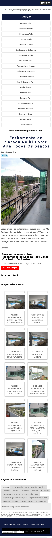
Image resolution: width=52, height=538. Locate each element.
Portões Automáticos (26, 103)
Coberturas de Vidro (26, 34)
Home (6, 524)
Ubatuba (15, 501)
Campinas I (15, 490)
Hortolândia (35, 490)
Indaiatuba (45, 490)
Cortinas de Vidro (26, 39)
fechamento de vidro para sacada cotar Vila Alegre (14, 354)
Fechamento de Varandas (26, 71)
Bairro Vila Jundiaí (31, 487)
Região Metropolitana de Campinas (15, 498)
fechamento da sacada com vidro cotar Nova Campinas (14, 466)
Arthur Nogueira (17, 487)
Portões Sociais (26, 119)
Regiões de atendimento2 (38, 498)
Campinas (6, 490)
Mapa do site (41, 524)
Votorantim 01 (41, 501)
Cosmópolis (25, 490)
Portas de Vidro (26, 98)
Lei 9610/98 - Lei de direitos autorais (15, 516)
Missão (19, 524)
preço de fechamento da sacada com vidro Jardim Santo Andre (14, 319)
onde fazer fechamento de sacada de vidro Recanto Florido (37, 390)
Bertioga (42, 487)
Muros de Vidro (26, 93)
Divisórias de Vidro (26, 45)
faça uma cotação (10, 268)
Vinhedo (31, 501)
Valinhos (23, 501)
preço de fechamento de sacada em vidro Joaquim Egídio (15, 427)
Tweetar (4, 155)
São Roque (6, 501)
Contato (32, 524)
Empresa (12, 524)
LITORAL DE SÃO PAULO (11, 494)
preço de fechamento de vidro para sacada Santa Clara (14, 390)
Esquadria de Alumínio (26, 55)
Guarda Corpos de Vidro (26, 82)
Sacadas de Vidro (26, 125)
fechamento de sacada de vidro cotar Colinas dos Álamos (37, 466)
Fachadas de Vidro (26, 61)
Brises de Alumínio (26, 29)
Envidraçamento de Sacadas (26, 50)
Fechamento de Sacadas (26, 66)
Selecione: (6, 487)
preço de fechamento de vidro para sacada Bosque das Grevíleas (37, 428)
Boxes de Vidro (26, 23)
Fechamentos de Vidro (26, 77)
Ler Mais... (5, 248)
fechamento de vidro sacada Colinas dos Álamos (37, 319)
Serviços (26, 16)
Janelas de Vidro (26, 87)
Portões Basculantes (26, 109)
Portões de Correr (26, 114)
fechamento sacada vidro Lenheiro (37, 354)
